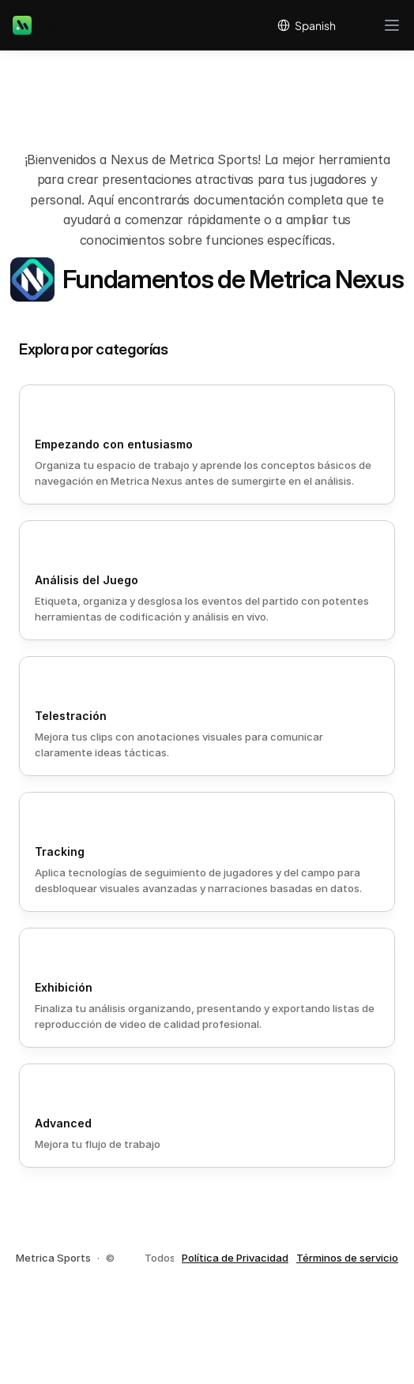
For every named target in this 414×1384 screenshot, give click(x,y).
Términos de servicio (347, 1257)
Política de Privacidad (235, 1257)
